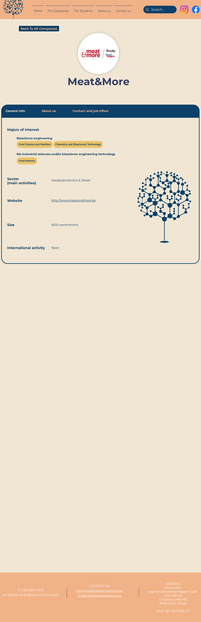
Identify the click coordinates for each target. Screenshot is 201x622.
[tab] (15, 111)
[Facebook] (196, 9)
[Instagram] (184, 9)
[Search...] (159, 9)
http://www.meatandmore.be (73, 200)
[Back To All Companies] (39, 28)
